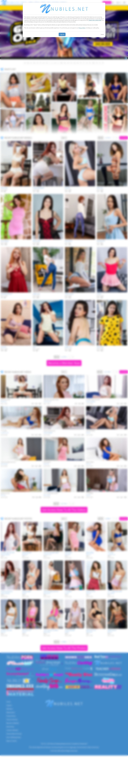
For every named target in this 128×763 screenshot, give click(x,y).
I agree (62, 34)
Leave (102, 34)
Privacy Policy (82, 28)
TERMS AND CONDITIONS (95, 20)
